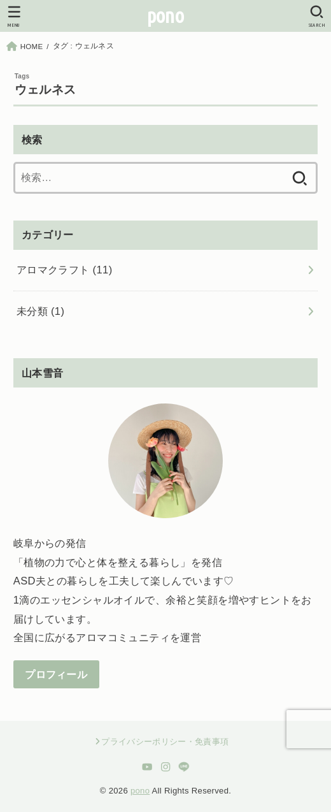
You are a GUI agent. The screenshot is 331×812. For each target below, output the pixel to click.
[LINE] (183, 766)
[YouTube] (147, 766)
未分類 (41, 311)
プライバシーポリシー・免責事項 (165, 741)
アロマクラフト (65, 269)
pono (165, 15)
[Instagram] (166, 766)
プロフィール (56, 674)
